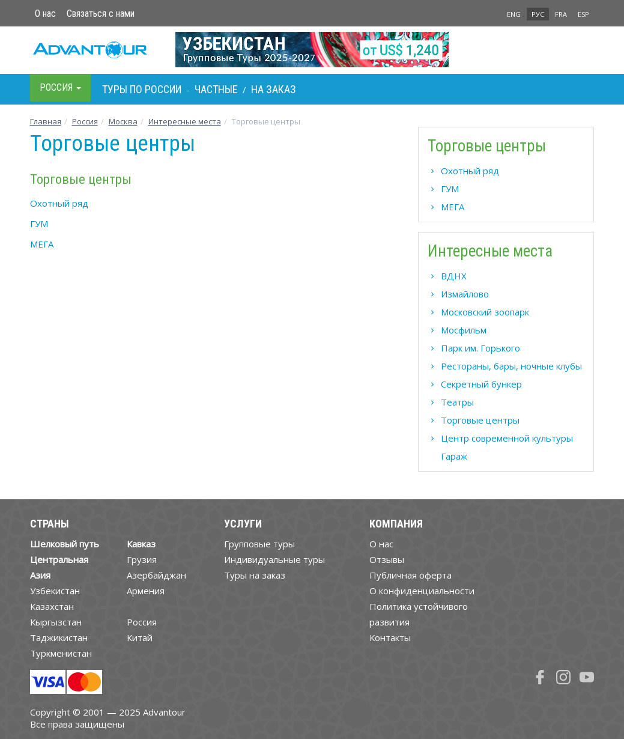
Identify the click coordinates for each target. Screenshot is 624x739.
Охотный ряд (59, 203)
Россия (142, 622)
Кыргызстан (56, 622)
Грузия (142, 559)
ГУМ (39, 223)
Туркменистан (61, 653)
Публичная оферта (410, 575)
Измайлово (465, 294)
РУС (538, 14)
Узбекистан (55, 591)
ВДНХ (454, 276)
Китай (140, 637)
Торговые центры (480, 420)
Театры (457, 402)
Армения (146, 591)
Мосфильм (463, 330)
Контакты (390, 637)
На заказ (273, 89)
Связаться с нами (101, 13)
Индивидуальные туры (274, 559)
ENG (514, 14)
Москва (123, 121)
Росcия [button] (60, 87)
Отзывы (386, 559)
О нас (45, 13)
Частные (216, 89)
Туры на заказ (254, 575)
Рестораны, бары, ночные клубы (511, 366)
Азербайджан (156, 575)
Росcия (85, 121)
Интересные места (184, 121)
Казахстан (52, 606)
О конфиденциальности (421, 591)
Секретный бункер (481, 384)
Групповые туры (259, 544)
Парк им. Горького (480, 348)
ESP (583, 14)
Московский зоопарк (485, 312)
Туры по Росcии (141, 89)
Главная (45, 121)
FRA (561, 14)
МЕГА (41, 244)
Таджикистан (59, 637)
